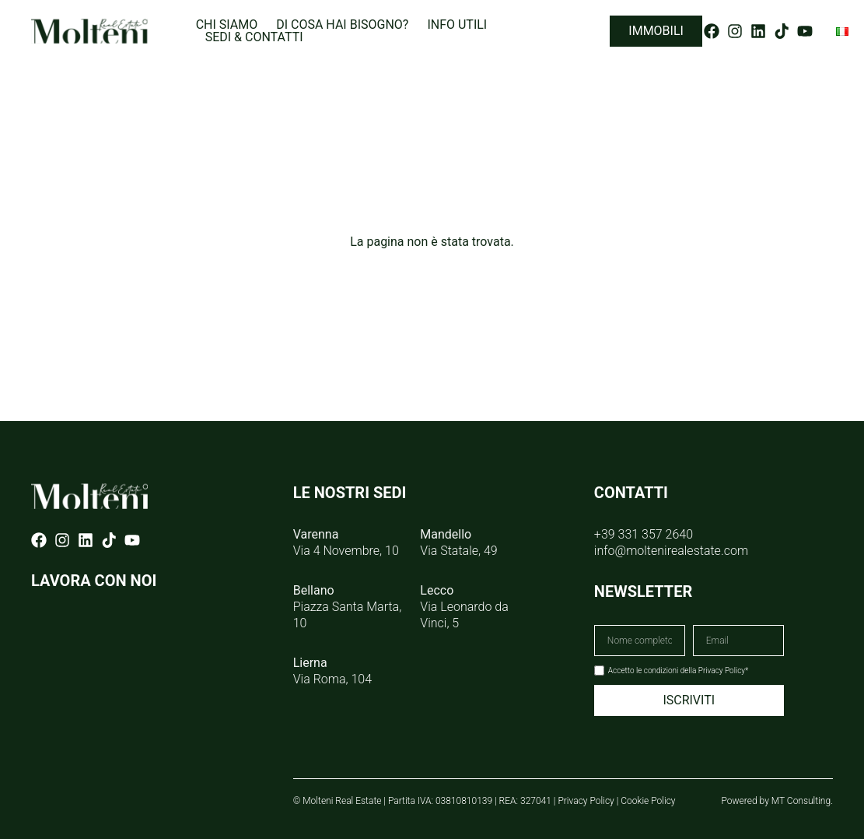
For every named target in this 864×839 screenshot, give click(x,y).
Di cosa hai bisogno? (342, 25)
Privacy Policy (586, 800)
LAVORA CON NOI (93, 580)
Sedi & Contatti (254, 37)
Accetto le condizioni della (678, 670)
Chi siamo (227, 25)
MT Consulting (801, 800)
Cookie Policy (648, 800)
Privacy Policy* (723, 670)
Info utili (457, 25)
